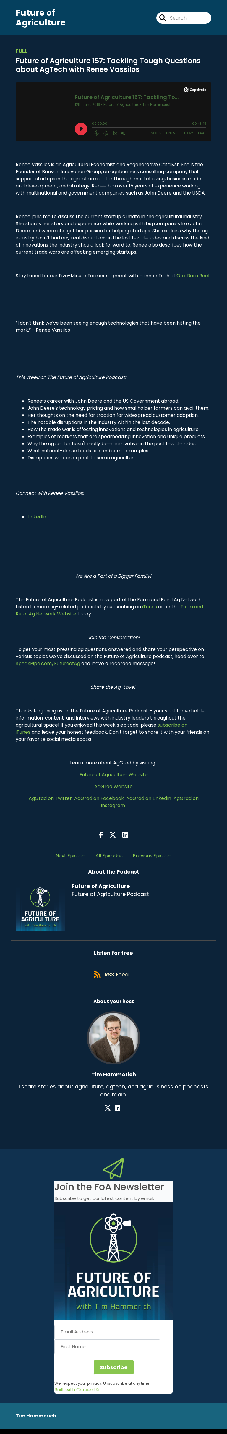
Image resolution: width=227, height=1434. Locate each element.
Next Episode (70, 857)
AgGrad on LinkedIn (148, 800)
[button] (113, 1266)
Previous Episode (152, 857)
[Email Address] (107, 1337)
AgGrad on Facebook (99, 800)
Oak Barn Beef (193, 277)
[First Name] (107, 1351)
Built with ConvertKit (77, 1394)
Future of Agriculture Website (114, 776)
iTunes (149, 608)
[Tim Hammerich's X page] (110, 1113)
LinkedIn (36, 519)
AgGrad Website (113, 788)
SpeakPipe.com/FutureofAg (48, 665)
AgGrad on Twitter (50, 800)
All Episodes (109, 857)
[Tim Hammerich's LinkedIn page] (117, 1113)
